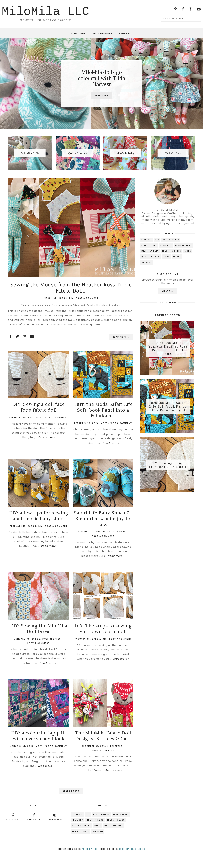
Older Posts (71, 791)
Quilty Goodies (150, 257)
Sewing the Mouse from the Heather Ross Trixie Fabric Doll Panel (168, 348)
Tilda (166, 257)
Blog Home (78, 33)
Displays (146, 240)
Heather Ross (183, 245)
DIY (71, 298)
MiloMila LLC (89, 849)
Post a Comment (87, 298)
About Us (125, 33)
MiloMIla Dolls (171, 251)
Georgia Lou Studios (132, 849)
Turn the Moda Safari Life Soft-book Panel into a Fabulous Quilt (167, 406)
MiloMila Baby (116, 532)
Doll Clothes (51, 639)
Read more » (121, 337)
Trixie (176, 257)
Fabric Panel (149, 245)
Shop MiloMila (102, 33)
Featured (116, 746)
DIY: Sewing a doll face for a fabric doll (167, 465)
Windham (146, 262)
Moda (188, 251)
